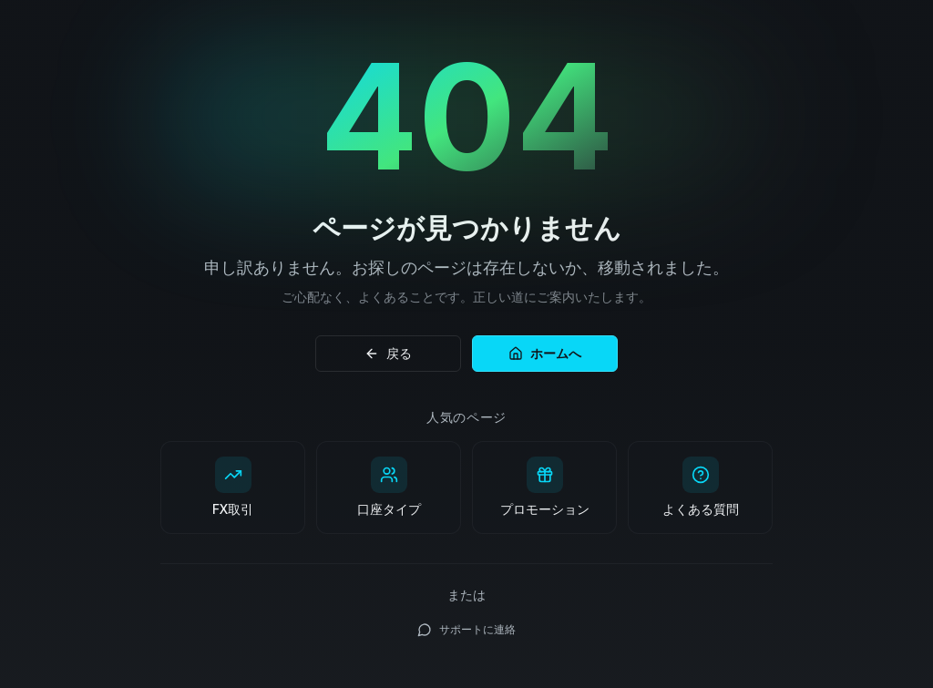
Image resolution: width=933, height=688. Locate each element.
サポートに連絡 (466, 629)
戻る (388, 353)
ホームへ (544, 353)
